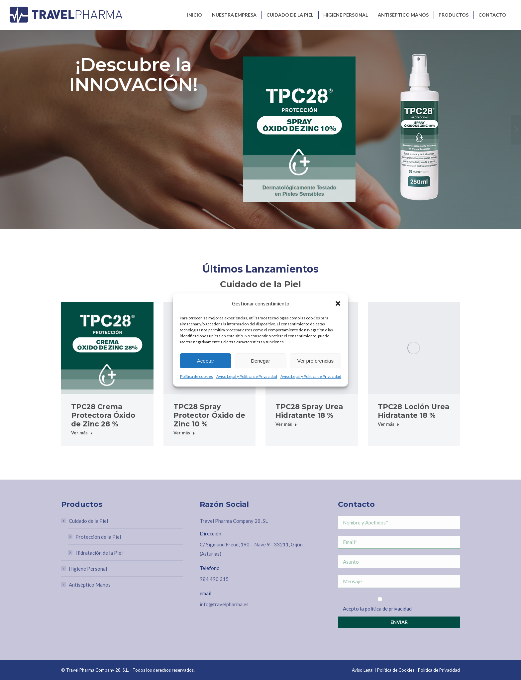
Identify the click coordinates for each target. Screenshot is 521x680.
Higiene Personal (88, 569)
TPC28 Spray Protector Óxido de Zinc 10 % (209, 415)
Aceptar (205, 361)
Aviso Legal (362, 670)
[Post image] (107, 348)
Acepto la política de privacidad (377, 609)
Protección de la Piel (98, 537)
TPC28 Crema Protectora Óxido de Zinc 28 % (103, 415)
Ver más (82, 432)
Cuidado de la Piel (85, 521)
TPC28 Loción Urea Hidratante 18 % (413, 410)
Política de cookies (196, 376)
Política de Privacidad (439, 670)
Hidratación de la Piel (99, 553)
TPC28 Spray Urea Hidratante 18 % (309, 410)
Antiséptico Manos (90, 585)
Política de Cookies (395, 670)
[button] (338, 303)
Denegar (260, 361)
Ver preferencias (315, 361)
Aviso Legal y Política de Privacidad (246, 376)
